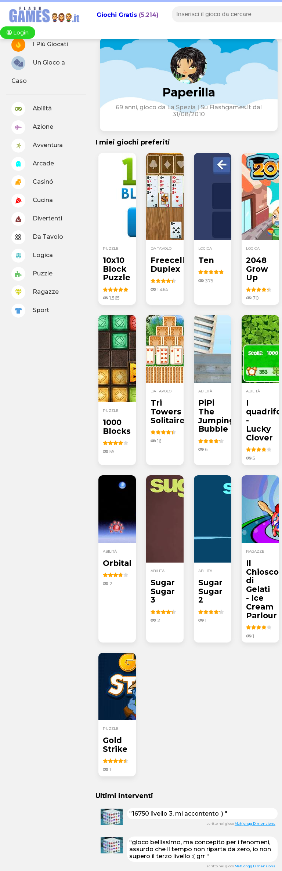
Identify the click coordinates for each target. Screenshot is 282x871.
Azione (32, 127)
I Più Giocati (39, 45)
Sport (30, 311)
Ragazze (35, 292)
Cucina (32, 201)
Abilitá (31, 109)
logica (205, 248)
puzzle (111, 248)
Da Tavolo (37, 237)
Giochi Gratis (117, 14)
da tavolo (161, 248)
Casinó (32, 182)
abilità (205, 391)
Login (18, 32)
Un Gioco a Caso (38, 70)
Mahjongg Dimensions (255, 823)
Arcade (32, 164)
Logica (32, 256)
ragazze (255, 551)
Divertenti (36, 219)
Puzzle (32, 274)
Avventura (37, 146)
